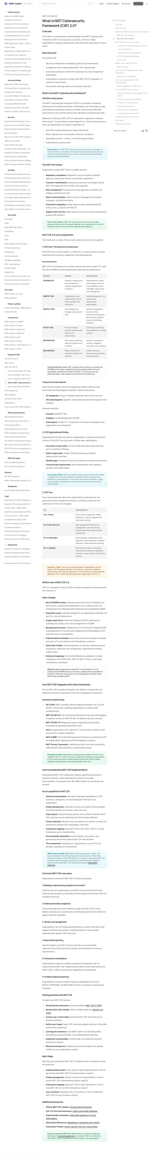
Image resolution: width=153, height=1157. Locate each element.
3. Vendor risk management (127, 103)
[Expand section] (31, 141)
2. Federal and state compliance (129, 99)
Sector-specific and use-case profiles (81, 1127)
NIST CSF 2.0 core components (127, 42)
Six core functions (125, 49)
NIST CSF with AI (49, 16)
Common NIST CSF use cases (126, 90)
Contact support (113, 4)
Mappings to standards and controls (84, 1122)
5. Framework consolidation (127, 110)
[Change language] (28, 4)
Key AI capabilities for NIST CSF (129, 86)
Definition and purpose (125, 35)
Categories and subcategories (129, 53)
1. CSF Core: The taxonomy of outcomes (132, 46)
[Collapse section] (31, 367)
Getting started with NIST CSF (126, 117)
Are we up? (126, 4)
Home (101, 4)
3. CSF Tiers (121, 60)
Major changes (122, 67)
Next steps (119, 120)
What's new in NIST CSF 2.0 (126, 63)
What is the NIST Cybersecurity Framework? (132, 32)
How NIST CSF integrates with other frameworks (129, 71)
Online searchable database (85, 1111)
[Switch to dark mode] (146, 3)
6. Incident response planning (128, 113)
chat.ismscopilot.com (66, 1136)
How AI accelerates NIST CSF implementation (126, 81)
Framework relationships (126, 76)
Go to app (138, 4)
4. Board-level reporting (126, 106)
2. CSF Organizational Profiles (128, 56)
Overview (119, 25)
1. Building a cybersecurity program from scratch (132, 94)
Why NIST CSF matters (125, 39)
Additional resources (123, 124)
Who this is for (120, 28)
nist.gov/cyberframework (81, 1107)
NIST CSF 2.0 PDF (94, 1005)
